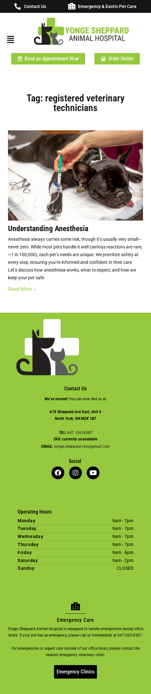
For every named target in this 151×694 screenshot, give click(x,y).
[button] (9, 39)
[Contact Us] (17, 6)
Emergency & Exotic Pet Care (107, 6)
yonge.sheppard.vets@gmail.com (82, 446)
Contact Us (35, 6)
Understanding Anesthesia (48, 228)
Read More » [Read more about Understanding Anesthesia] (22, 289)
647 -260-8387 (79, 432)
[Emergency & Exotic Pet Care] (71, 6)
